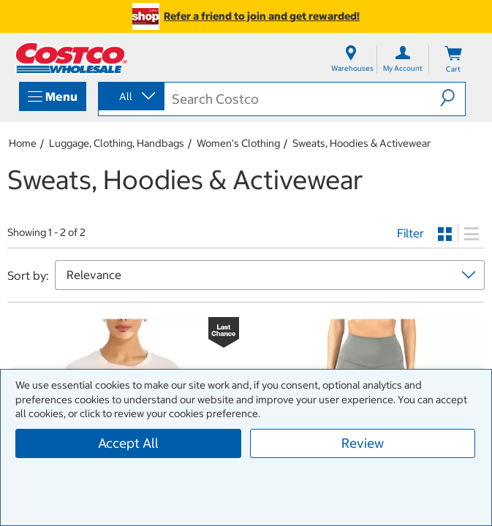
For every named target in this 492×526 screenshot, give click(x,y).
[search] (302, 99)
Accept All (128, 443)
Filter (410, 233)
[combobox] (130, 96)
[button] (452, 98)
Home (23, 143)
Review (362, 443)
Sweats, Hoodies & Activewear (361, 143)
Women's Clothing (238, 143)
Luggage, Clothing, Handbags (116, 143)
